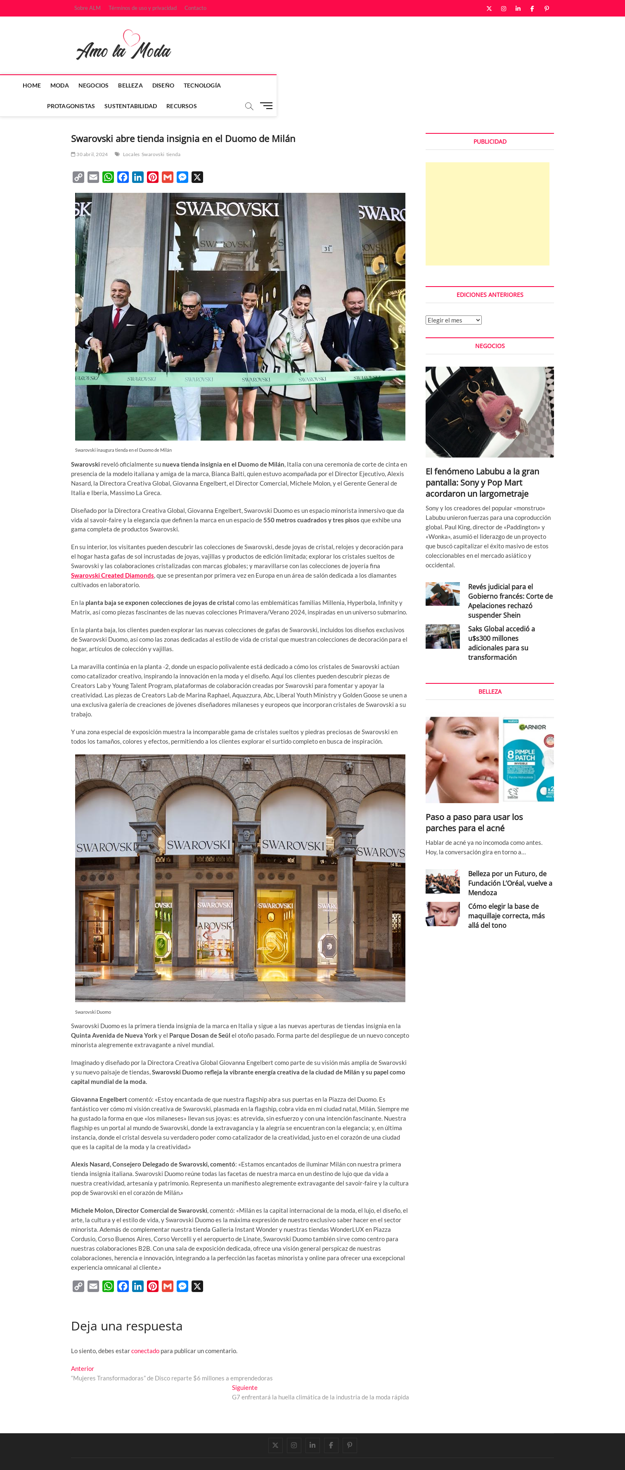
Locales (131, 134)
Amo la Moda (88, 1454)
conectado (145, 1330)
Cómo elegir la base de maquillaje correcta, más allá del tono (506, 896)
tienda (173, 134)
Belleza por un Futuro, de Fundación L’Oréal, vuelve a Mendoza (510, 863)
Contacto (195, 8)
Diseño (216, 85)
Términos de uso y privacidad (143, 8)
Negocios (146, 85)
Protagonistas (307, 85)
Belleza (182, 85)
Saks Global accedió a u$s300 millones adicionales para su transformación (501, 623)
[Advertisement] (487, 193)
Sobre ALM (87, 8)
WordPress (187, 1455)
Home (84, 85)
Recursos (417, 85)
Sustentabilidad (366, 85)
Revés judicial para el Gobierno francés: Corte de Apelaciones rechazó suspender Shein (510, 581)
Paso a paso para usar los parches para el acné (474, 802)
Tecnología (254, 85)
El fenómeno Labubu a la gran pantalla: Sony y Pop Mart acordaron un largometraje (482, 462)
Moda (112, 85)
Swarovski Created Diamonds (112, 555)
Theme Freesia (155, 1455)
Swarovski (153, 134)
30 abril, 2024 (89, 134)
